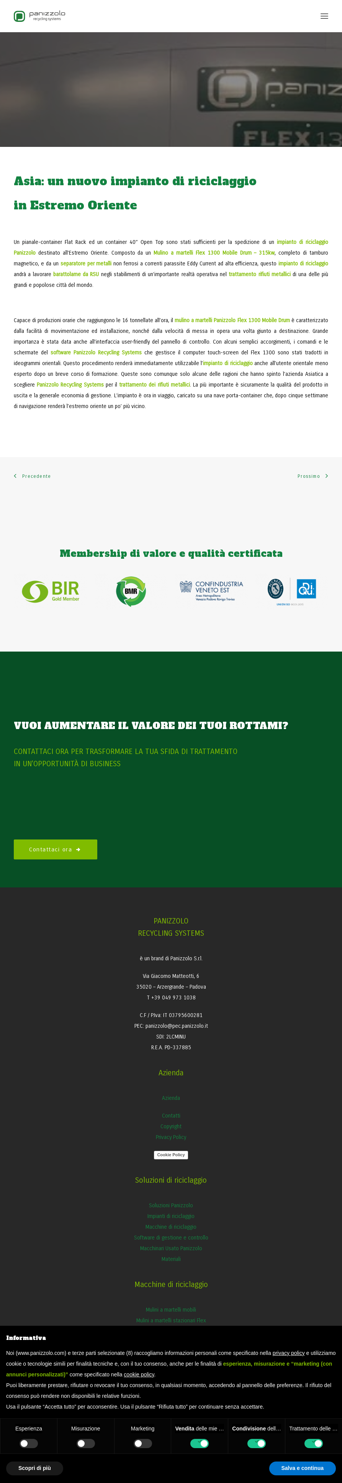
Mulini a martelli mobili (171, 1310)
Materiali (171, 1259)
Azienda (171, 1098)
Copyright (171, 1126)
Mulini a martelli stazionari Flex (171, 1320)
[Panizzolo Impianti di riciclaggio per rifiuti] (39, 16)
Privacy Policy (171, 1137)
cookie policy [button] (139, 1374)
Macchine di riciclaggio (171, 1227)
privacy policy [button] (289, 1353)
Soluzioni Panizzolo (171, 1205)
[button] (324, 16)
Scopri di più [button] (34, 1468)
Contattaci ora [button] (55, 849)
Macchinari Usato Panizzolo (171, 1248)
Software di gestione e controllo (171, 1237)
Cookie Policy (171, 1154)
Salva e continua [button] (302, 1468)
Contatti (171, 1116)
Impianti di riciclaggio (171, 1216)
